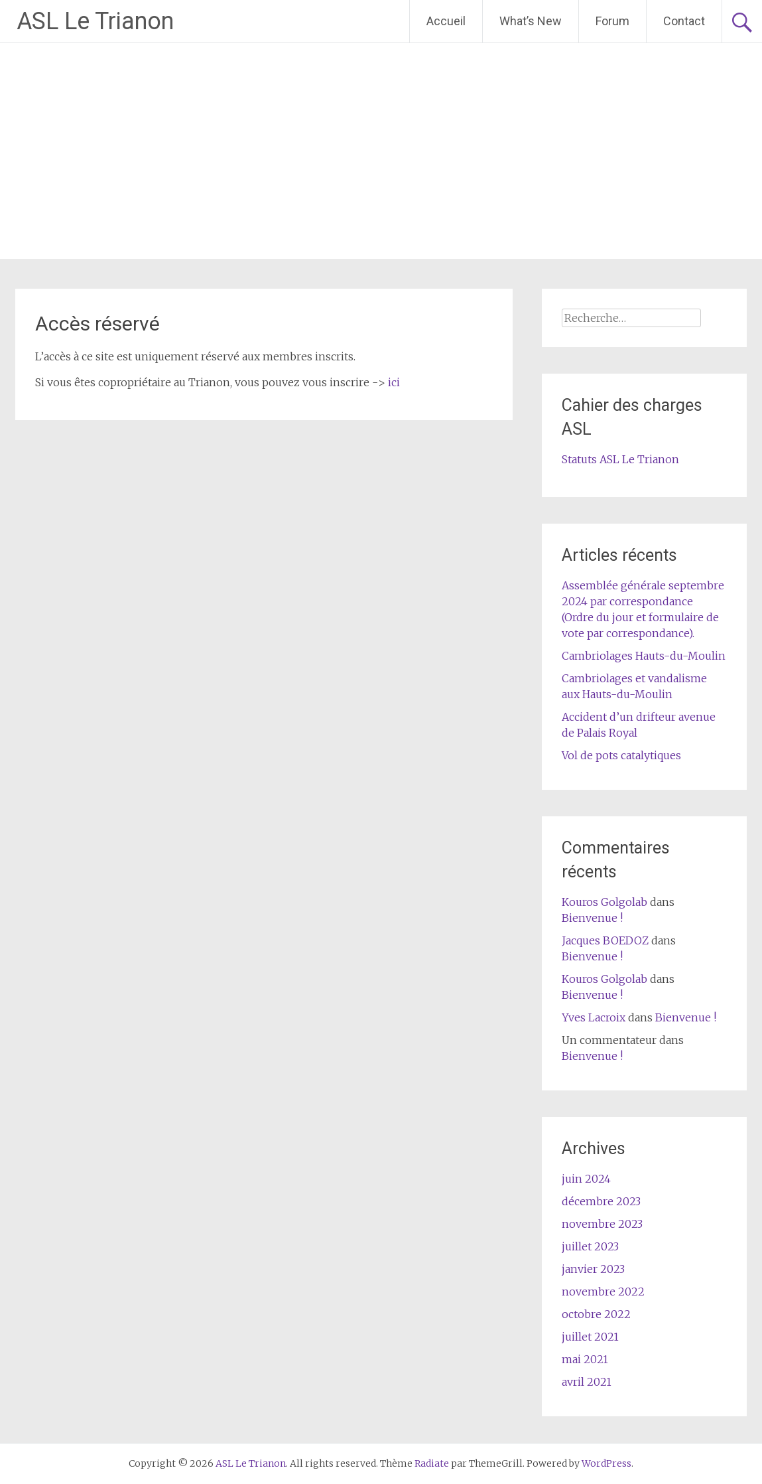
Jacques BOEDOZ (605, 940)
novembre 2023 (602, 1223)
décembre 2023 (601, 1201)
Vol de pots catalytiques (621, 755)
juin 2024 (586, 1178)
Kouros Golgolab (604, 902)
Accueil (446, 21)
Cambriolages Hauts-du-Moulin (644, 655)
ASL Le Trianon (95, 21)
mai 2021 (585, 1359)
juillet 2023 (590, 1246)
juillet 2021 (590, 1336)
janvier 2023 (593, 1269)
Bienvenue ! (592, 918)
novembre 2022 (603, 1291)
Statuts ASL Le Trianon (620, 459)
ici (394, 382)
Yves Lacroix (593, 1017)
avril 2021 (586, 1381)
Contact (684, 21)
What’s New (530, 21)
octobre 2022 (596, 1314)
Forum (612, 21)
